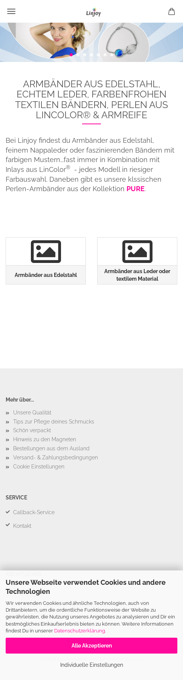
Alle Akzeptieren (92, 646)
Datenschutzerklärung (79, 631)
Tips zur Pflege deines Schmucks (53, 422)
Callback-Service (34, 512)
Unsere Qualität (32, 413)
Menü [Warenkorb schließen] (11, 11)
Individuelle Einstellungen (91, 665)
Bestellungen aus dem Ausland (51, 448)
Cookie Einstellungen (38, 467)
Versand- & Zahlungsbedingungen (55, 457)
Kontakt (22, 526)
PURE (136, 189)
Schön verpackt (32, 430)
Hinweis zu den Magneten (44, 439)
